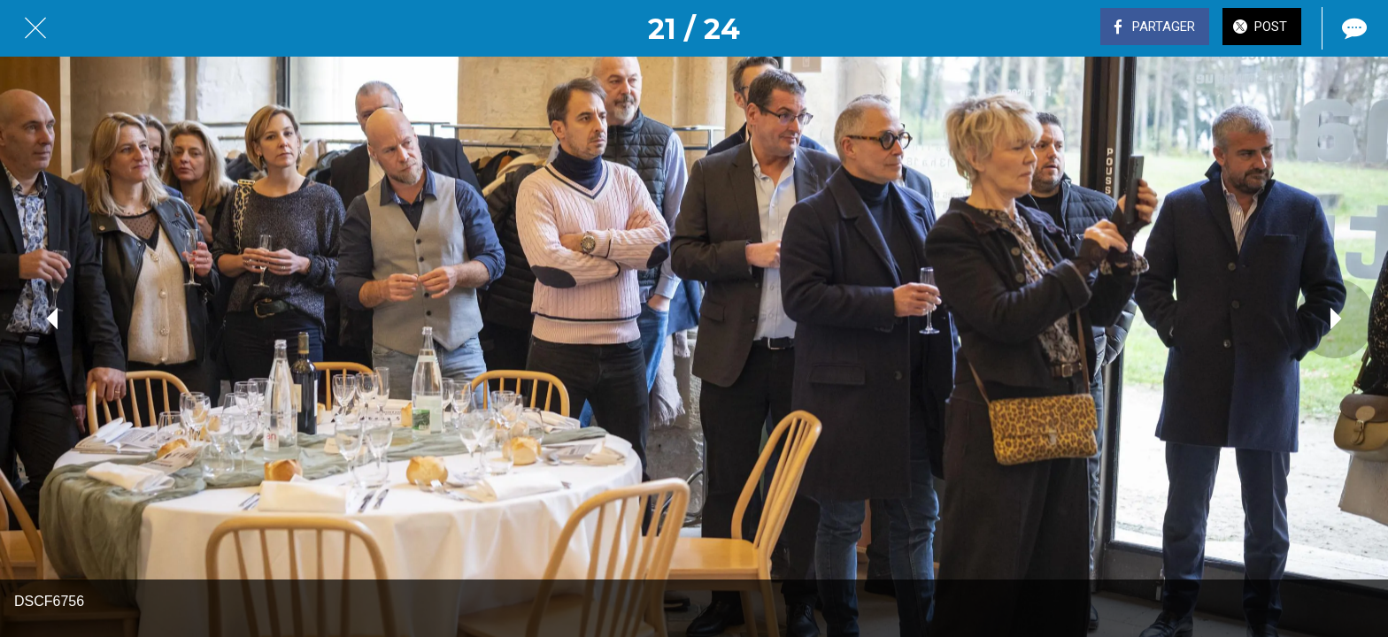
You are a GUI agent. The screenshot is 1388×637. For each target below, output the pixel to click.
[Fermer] (35, 28)
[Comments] (1352, 28)
